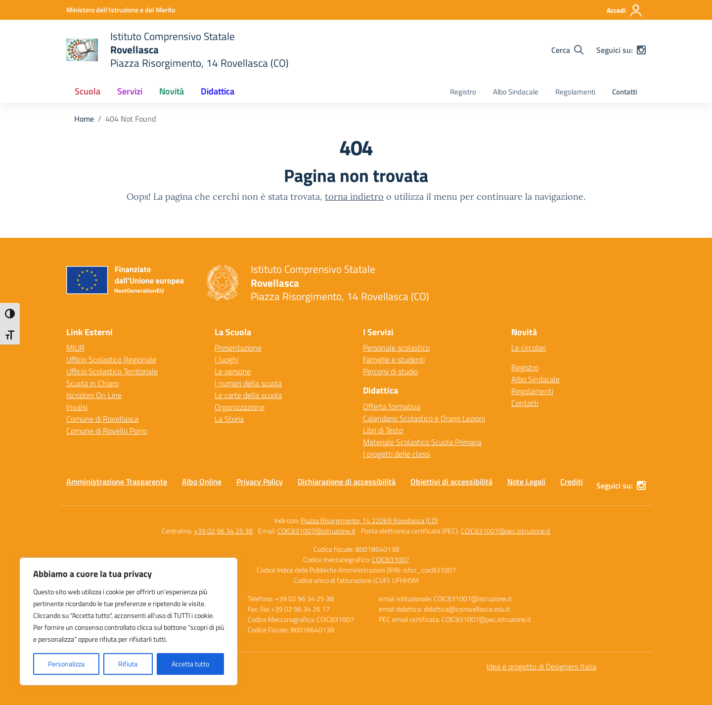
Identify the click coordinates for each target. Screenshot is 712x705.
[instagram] (641, 49)
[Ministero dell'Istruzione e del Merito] (120, 9)
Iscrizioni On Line (94, 395)
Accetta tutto (190, 664)
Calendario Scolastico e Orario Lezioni (424, 418)
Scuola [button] (87, 91)
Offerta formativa (391, 406)
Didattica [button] (217, 91)
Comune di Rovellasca (102, 419)
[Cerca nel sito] (567, 50)
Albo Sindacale (515, 91)
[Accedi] (625, 10)
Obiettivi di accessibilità (451, 481)
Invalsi (77, 407)
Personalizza (66, 664)
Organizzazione (240, 407)
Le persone (233, 371)
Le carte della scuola (248, 395)
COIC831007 (390, 559)
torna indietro (354, 196)
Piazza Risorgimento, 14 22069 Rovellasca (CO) (369, 520)
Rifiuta (127, 664)
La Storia (229, 419)
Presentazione (238, 347)
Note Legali (526, 481)
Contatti (624, 91)
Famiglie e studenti (394, 359)
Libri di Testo (383, 430)
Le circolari (528, 347)
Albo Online (202, 481)
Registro (463, 91)
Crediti (571, 481)
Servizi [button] (129, 91)
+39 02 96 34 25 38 (223, 531)
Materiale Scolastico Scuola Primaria (422, 442)
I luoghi (226, 359)
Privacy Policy (259, 481)
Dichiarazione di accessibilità (347, 481)
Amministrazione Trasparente (116, 481)
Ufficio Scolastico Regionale (111, 359)
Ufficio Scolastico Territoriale (112, 371)
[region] (128, 621)
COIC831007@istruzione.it (316, 531)
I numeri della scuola (248, 383)
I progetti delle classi (396, 454)
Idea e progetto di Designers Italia (541, 666)
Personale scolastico (396, 347)
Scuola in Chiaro (92, 383)
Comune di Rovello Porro (106, 431)
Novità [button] (171, 91)
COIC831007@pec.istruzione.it (505, 531)
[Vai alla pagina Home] (84, 119)
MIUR (75, 347)
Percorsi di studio (390, 371)
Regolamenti (575, 91)
